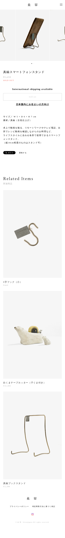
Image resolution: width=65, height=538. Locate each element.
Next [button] (60, 35)
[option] (33, 35)
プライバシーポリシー (19, 506)
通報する (23, 153)
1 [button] (31, 63)
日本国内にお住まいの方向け (32, 104)
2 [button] (33, 63)
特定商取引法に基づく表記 (43, 506)
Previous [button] (4, 35)
